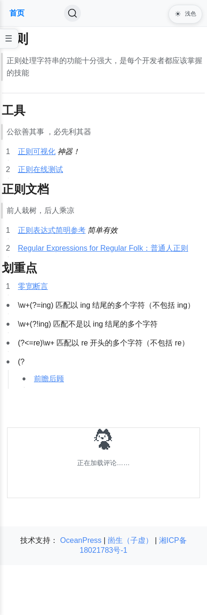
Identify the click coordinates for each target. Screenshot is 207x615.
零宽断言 (33, 286)
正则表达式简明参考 (52, 230)
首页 (16, 13)
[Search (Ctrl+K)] (72, 13)
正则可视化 (37, 152)
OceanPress (81, 540)
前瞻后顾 (49, 379)
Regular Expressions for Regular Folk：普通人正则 (103, 248)
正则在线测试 (40, 169)
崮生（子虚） (130, 540)
